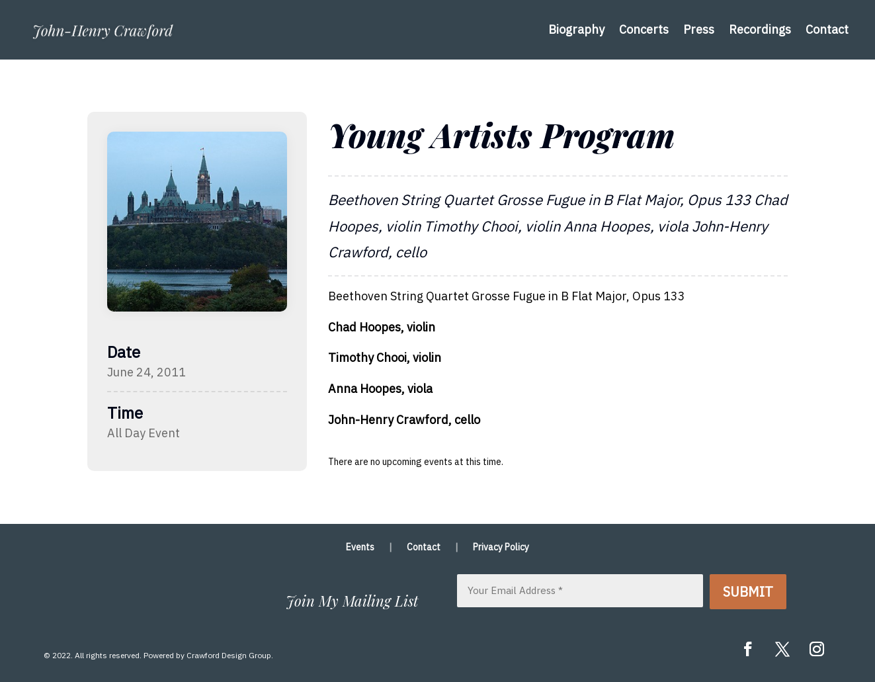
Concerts (644, 29)
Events (360, 547)
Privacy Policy (501, 547)
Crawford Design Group (229, 655)
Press (698, 29)
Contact (827, 29)
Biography (576, 29)
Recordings (760, 29)
